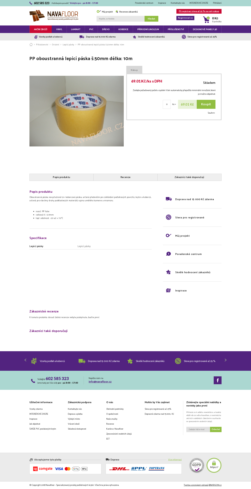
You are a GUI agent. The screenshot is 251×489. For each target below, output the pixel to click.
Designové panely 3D (205, 29)
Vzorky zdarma (36, 409)
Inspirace (162, 3)
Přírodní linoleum (148, 29)
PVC (91, 29)
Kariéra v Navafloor (114, 429)
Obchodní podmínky (115, 409)
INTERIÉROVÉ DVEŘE (199, 3)
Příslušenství (176, 29)
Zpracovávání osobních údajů (119, 434)
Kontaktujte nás (178, 3)
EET (108, 439)
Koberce (123, 29)
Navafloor (53, 11)
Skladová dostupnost (77, 429)
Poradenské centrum (144, 3)
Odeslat (216, 429)
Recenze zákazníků (126, 12)
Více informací (175, 460)
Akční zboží (40, 29)
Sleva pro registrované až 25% (158, 409)
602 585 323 (57, 378)
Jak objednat (34, 424)
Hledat (151, 19)
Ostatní (55, 44)
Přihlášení (217, 3)
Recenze (110, 424)
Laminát (75, 29)
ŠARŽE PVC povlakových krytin (42, 429)
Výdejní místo (74, 419)
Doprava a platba (75, 414)
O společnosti (112, 414)
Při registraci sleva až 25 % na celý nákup (197, 12)
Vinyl (59, 29)
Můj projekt (105, 12)
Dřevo (106, 29)
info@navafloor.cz (100, 382)
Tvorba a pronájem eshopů (196, 485)
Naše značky (111, 419)
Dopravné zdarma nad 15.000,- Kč (159, 414)
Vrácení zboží (74, 424)
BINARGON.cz (215, 485)
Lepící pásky (68, 44)
